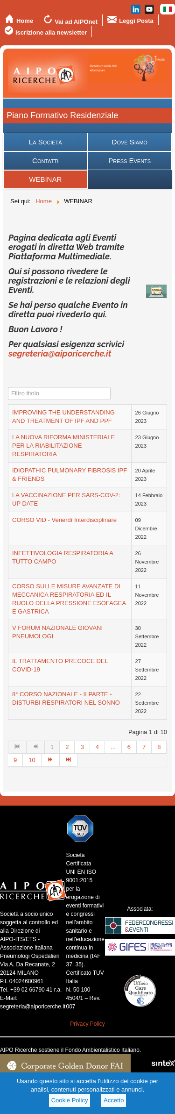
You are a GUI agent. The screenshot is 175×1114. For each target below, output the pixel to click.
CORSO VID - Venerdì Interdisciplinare (64, 519)
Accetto (114, 1100)
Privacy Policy (87, 1024)
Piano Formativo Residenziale (62, 115)
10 (31, 760)
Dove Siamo (129, 142)
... (113, 746)
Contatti (45, 160)
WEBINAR (45, 179)
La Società (45, 142)
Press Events (129, 160)
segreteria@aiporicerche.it (59, 353)
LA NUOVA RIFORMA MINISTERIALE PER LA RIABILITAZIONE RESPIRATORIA (63, 445)
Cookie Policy (69, 1100)
